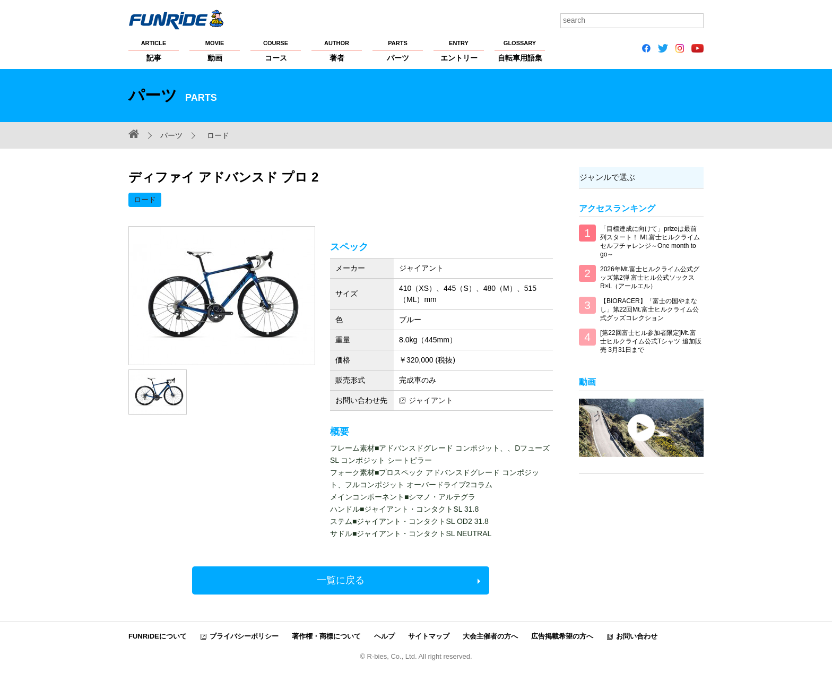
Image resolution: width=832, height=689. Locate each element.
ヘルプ (384, 636)
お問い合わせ (636, 636)
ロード (218, 135)
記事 (153, 50)
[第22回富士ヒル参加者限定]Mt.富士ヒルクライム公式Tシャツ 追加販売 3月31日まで (650, 341)
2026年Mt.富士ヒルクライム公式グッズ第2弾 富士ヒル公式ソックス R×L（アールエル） (649, 277)
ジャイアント (431, 400)
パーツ (397, 50)
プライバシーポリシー (244, 636)
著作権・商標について (326, 636)
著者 (336, 50)
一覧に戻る (341, 580)
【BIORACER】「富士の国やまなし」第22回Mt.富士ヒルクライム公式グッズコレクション (649, 309)
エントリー (459, 50)
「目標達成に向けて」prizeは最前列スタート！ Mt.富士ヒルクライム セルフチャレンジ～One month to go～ (650, 241)
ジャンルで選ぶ (607, 177)
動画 (214, 50)
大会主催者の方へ (490, 636)
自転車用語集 (520, 50)
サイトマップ (428, 636)
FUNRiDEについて (157, 636)
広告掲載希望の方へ (562, 636)
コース (275, 50)
